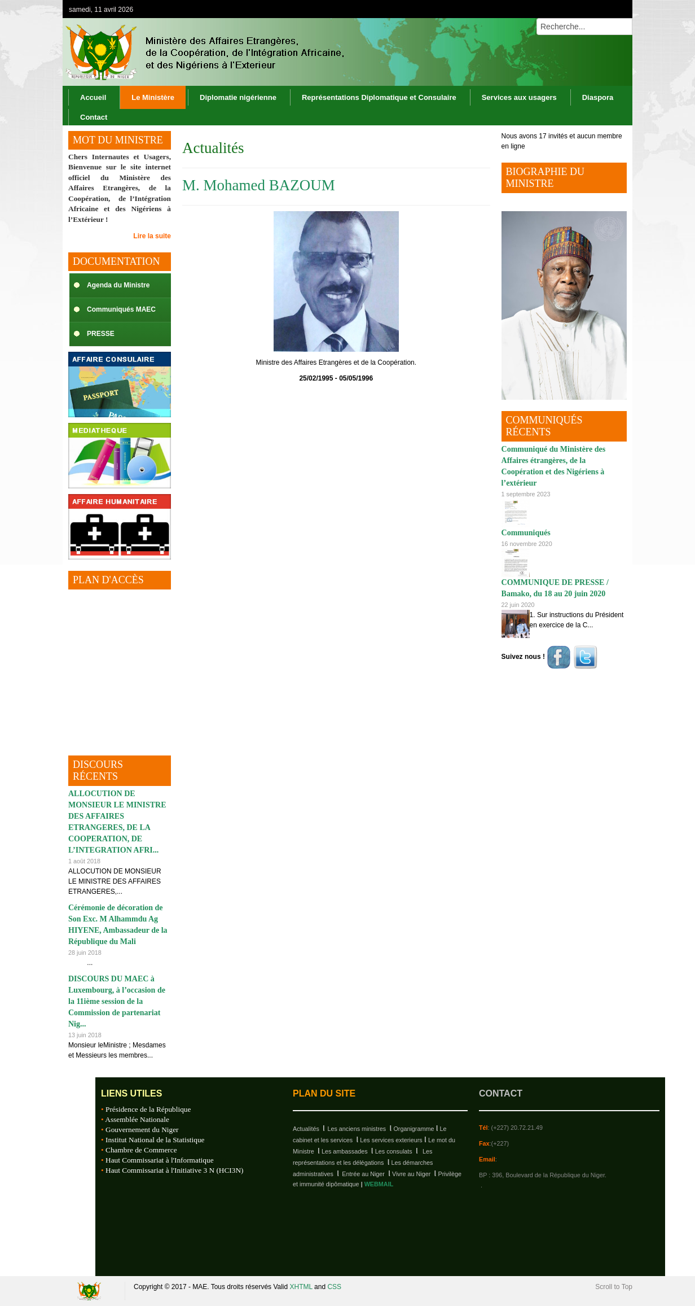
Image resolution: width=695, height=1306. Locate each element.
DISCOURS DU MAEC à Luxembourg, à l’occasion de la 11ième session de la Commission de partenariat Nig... (116, 1001)
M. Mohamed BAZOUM (258, 185)
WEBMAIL (379, 1184)
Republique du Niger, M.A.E (91, 1291)
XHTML (301, 1287)
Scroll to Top (613, 1287)
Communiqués (526, 532)
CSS (334, 1287)
